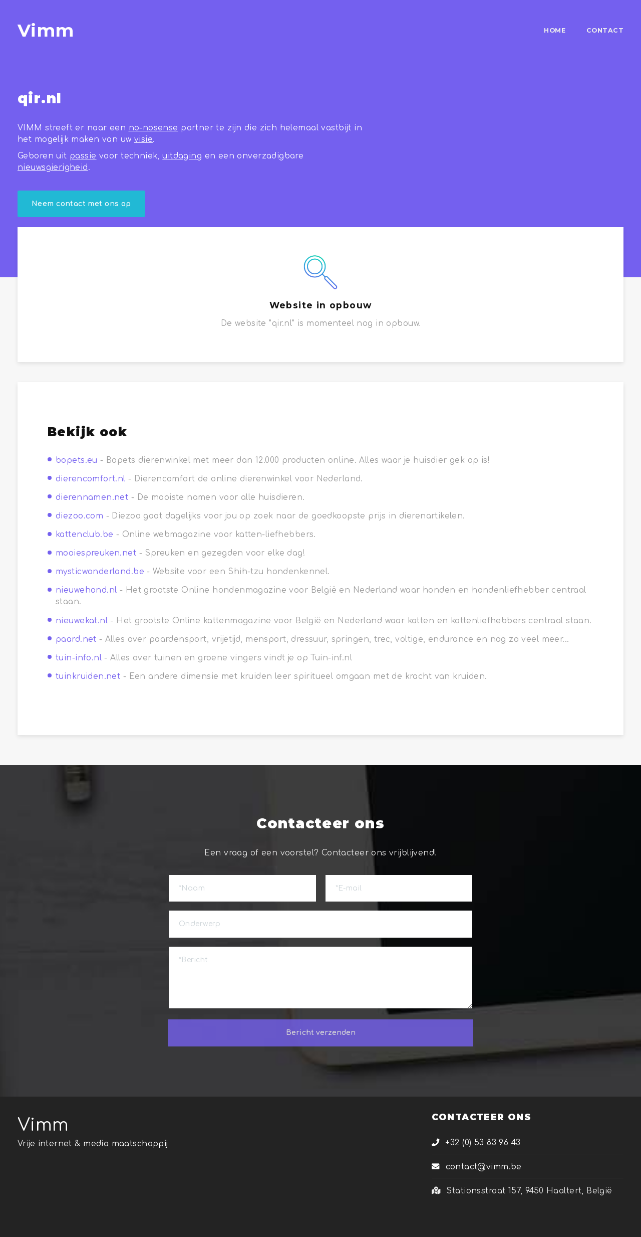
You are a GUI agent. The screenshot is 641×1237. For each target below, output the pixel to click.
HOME (554, 30)
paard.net (76, 639)
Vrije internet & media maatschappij (93, 1143)
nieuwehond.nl (86, 590)
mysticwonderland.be (100, 571)
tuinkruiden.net (88, 676)
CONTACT (604, 30)
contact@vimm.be (477, 1166)
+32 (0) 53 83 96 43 (476, 1142)
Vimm (43, 1125)
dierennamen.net (92, 497)
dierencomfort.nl (91, 478)
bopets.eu (77, 460)
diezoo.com (79, 515)
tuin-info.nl (79, 657)
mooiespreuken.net (96, 553)
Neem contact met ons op (81, 204)
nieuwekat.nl (82, 620)
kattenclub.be (84, 534)
